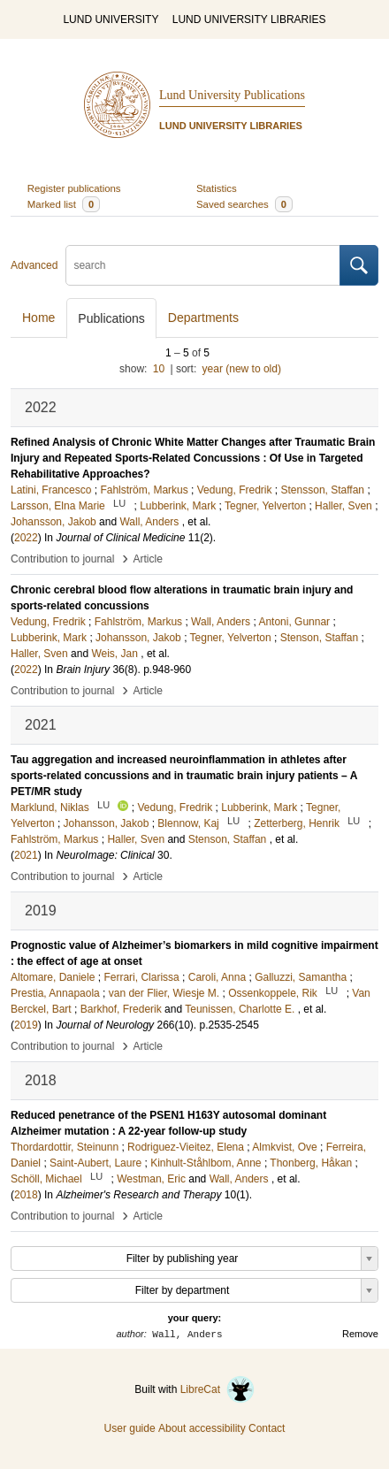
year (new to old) (241, 369)
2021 (26, 855)
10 (158, 369)
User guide (130, 1428)
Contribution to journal (62, 559)
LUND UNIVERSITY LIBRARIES (249, 19)
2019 (26, 1025)
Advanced (34, 265)
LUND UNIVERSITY (110, 19)
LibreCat (217, 1389)
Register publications (74, 188)
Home (38, 317)
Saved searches (244, 204)
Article (148, 559)
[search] (202, 265)
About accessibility (202, 1428)
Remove (360, 1333)
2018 (26, 1195)
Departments (203, 317)
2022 (26, 538)
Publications (111, 318)
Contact (266, 1428)
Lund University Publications (232, 95)
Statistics (216, 188)
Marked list (63, 204)
